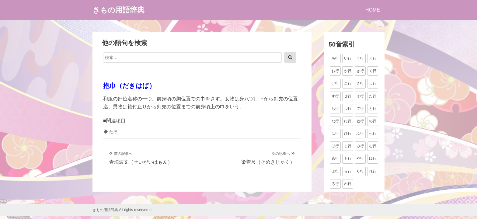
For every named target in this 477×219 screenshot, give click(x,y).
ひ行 (347, 133)
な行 (335, 121)
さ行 (360, 83)
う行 (360, 58)
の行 (372, 121)
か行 (347, 71)
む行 (372, 146)
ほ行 (335, 146)
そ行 (360, 96)
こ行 (347, 83)
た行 (113, 132)
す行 (335, 96)
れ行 (372, 171)
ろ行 (335, 184)
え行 (372, 58)
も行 (347, 158)
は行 (335, 133)
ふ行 (360, 133)
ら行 (347, 171)
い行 (347, 58)
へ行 (372, 133)
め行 (335, 158)
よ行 (335, 171)
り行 (360, 171)
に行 (347, 121)
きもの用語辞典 (118, 10)
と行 (372, 108)
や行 (360, 158)
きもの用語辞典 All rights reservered (121, 210)
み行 (360, 146)
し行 (372, 83)
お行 (335, 71)
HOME (372, 9)
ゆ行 (372, 158)
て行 (360, 108)
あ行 (335, 58)
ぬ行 (360, 121)
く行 (372, 71)
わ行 (347, 184)
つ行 (347, 108)
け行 (335, 83)
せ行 (347, 96)
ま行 (347, 146)
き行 (360, 71)
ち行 (335, 108)
